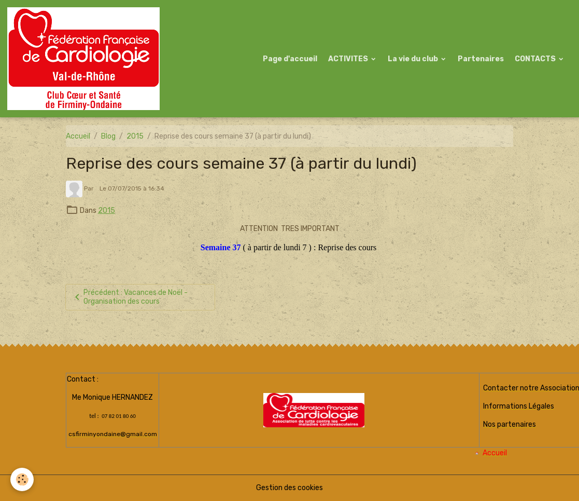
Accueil (78, 136)
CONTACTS (536, 59)
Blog (108, 136)
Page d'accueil (290, 59)
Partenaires (481, 59)
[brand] (85, 58)
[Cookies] (22, 479)
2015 (135, 136)
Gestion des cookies (289, 487)
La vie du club (414, 59)
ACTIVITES (349, 59)
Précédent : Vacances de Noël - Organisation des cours (129, 297)
